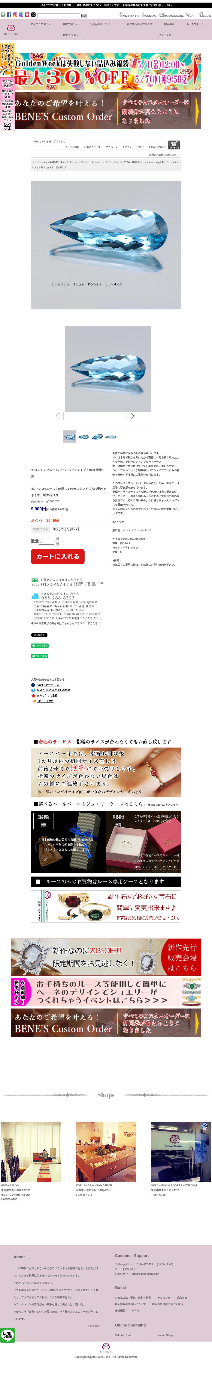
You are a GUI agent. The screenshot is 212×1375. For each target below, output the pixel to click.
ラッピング (163, 1297)
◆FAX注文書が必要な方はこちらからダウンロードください (65, 623)
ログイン (127, 147)
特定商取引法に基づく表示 (167, 1304)
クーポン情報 (72, 147)
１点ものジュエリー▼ (102, 24)
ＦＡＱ (135, 1310)
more (96, 1326)
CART (191, 15)
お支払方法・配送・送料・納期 (133, 1297)
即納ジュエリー (72, 34)
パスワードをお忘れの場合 (151, 147)
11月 (69, 162)
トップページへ (39, 162)
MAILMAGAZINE (172, 15)
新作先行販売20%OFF (139, 24)
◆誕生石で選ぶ (57, 162)
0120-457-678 (129, 15)
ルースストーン (195, 24)
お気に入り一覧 (92, 147)
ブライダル (164, 34)
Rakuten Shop (123, 1335)
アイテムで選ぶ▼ (40, 24)
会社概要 (120, 1310)
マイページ (111, 147)
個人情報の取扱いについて (130, 1304)
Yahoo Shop (165, 1335)
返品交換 (182, 1297)
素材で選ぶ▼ (70, 24)
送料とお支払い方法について (164, 154)
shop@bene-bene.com (145, 1273)
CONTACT (149, 15)
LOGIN (205, 15)
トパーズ (78, 162)
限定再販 (169, 24)
